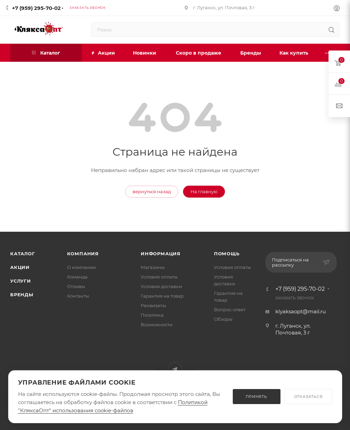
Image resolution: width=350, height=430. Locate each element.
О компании (81, 267)
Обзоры (223, 319)
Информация (161, 253)
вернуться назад (152, 191)
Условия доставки (161, 286)
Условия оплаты (159, 277)
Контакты (78, 296)
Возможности (156, 324)
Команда (77, 277)
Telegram (175, 369)
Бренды (21, 294)
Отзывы (76, 286)
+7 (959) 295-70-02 (36, 8)
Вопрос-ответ (229, 309)
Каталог (22, 253)
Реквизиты (153, 305)
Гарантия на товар (162, 296)
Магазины (153, 267)
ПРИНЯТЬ (256, 396)
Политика (152, 315)
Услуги (20, 281)
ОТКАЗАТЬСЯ (308, 396)
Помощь (227, 253)
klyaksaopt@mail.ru (300, 311)
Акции (20, 267)
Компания (83, 253)
